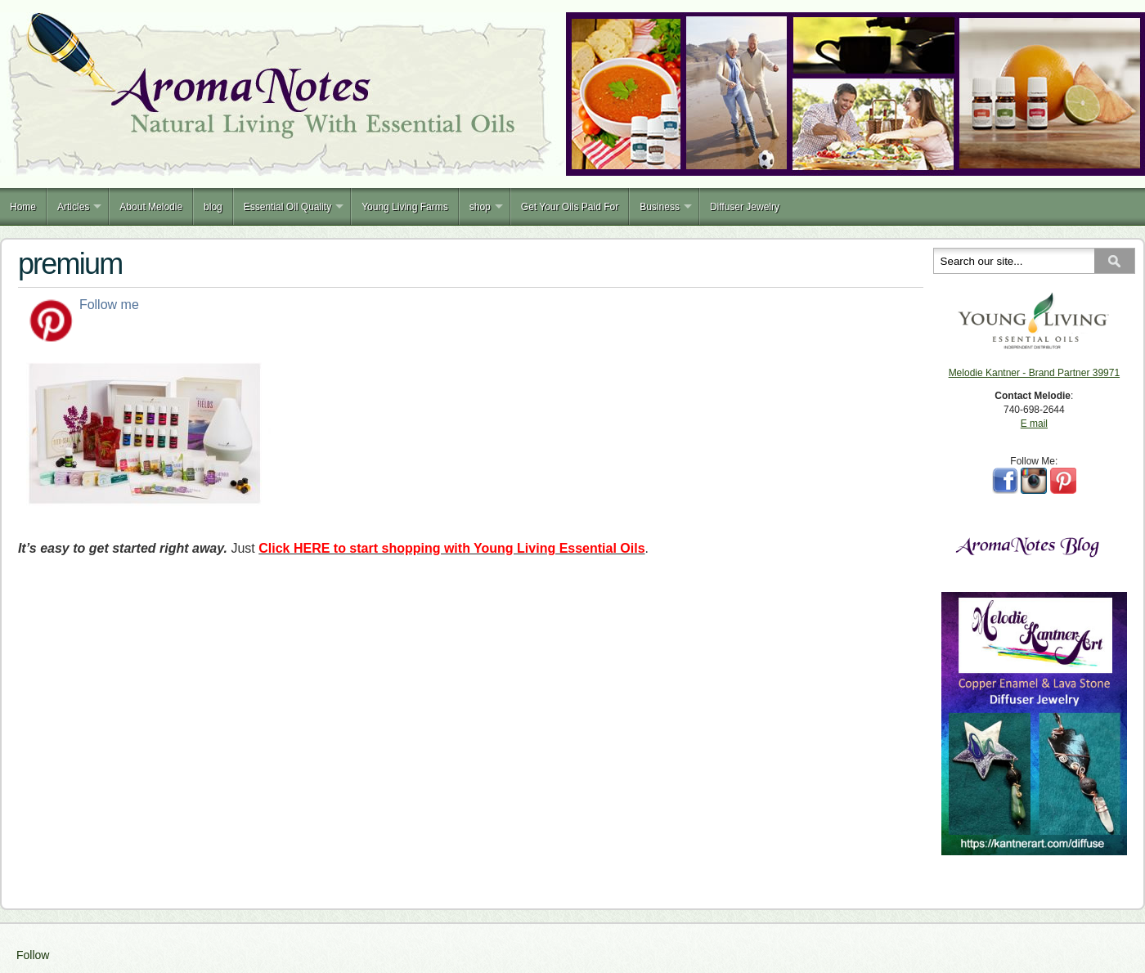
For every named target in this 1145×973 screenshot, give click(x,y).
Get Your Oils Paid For (569, 207)
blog (213, 207)
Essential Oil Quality (287, 207)
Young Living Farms (404, 207)
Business (660, 207)
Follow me (109, 305)
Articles (73, 207)
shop (480, 207)
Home (23, 207)
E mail (1034, 423)
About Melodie (150, 207)
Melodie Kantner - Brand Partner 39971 (1034, 373)
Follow (32, 955)
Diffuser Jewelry (744, 207)
